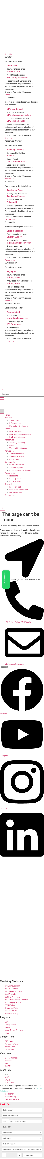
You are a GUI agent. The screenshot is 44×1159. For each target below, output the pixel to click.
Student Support (16, 467)
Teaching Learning (17, 443)
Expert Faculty (13, 159)
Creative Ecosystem (15, 321)
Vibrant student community (18, 240)
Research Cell (15, 487)
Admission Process (17, 456)
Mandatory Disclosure (18, 426)
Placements (10, 260)
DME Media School (17, 437)
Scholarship (14, 459)
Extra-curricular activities (17, 234)
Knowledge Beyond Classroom (19, 281)
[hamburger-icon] (2, 50)
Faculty (12, 445)
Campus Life (10, 219)
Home (7, 415)
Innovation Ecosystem (18, 490)
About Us (8, 54)
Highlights (13, 476)
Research (8, 301)
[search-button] (2, 398)
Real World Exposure (15, 287)
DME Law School (16, 431)
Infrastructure (15, 423)
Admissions (10, 179)
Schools (8, 95)
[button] (18, 92)
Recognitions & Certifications (19, 81)
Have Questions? (5, 579)
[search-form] (22, 394)
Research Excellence (15, 315)
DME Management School (20, 434)
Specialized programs (16, 165)
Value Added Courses (18, 448)
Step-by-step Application (17, 194)
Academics (9, 138)
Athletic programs (14, 246)
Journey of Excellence (16, 69)
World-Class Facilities (16, 75)
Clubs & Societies (16, 465)
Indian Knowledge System (20, 470)
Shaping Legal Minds (15, 112)
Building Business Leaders (18, 118)
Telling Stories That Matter (18, 124)
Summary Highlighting (16, 153)
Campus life (10, 462)
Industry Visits (15, 481)
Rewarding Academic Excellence (20, 206)
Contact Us (9, 341)
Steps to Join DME (14, 200)
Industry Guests (16, 479)
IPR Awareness (13, 327)
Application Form (16, 454)
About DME (14, 420)
